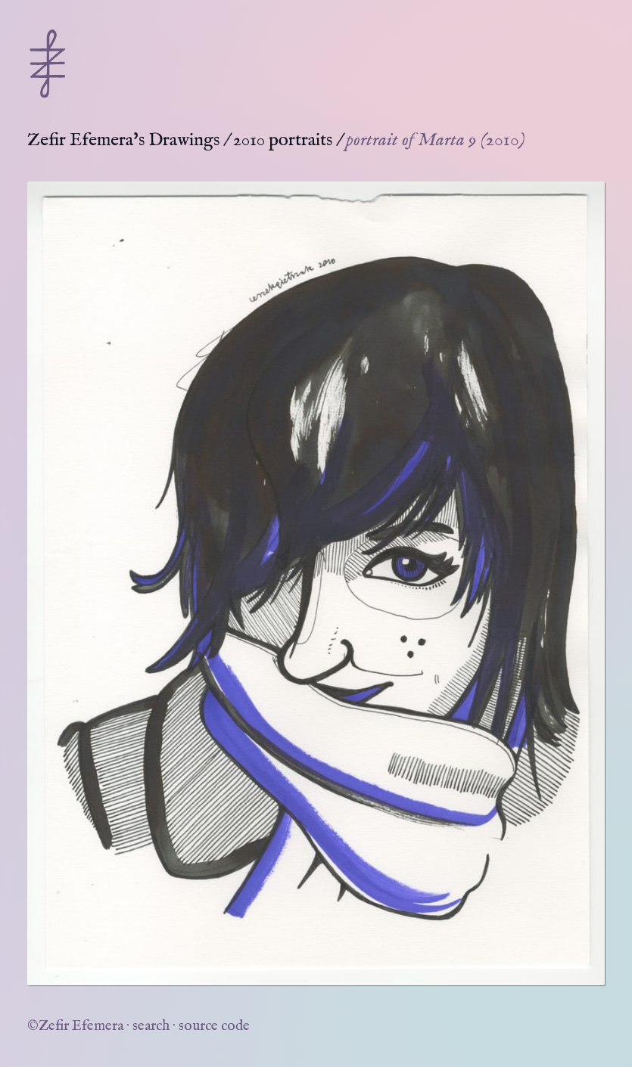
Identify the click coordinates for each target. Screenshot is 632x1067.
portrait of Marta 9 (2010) (435, 140)
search (151, 1026)
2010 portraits (282, 140)
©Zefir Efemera (75, 1026)
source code (214, 1026)
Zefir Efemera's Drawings (123, 140)
